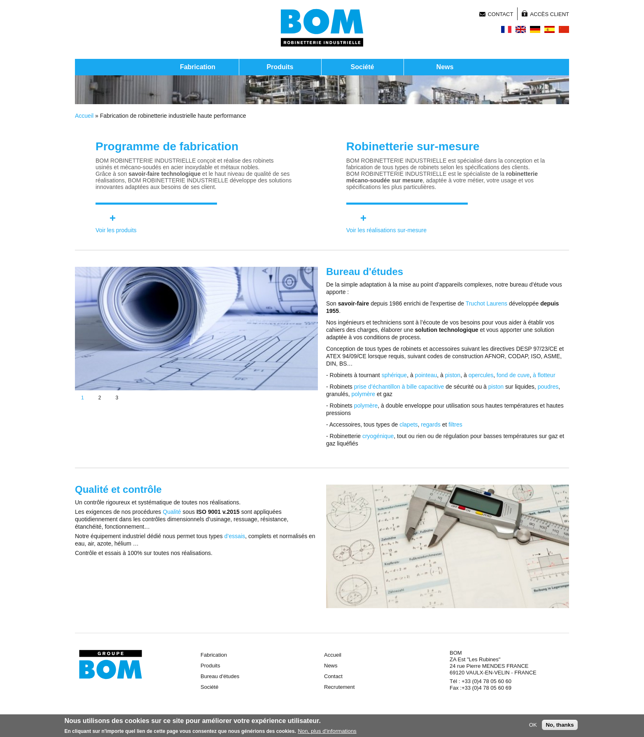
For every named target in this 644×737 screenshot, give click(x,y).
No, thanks (560, 726)
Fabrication (197, 66)
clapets (408, 424)
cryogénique (378, 436)
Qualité (172, 511)
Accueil (84, 115)
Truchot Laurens (486, 303)
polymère (363, 394)
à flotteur (544, 375)
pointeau (426, 375)
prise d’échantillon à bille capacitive (399, 386)
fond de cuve (513, 375)
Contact (500, 14)
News (445, 66)
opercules (481, 375)
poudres (548, 386)
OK (533, 726)
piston (452, 375)
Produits (280, 66)
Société (362, 66)
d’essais (234, 536)
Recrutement (339, 687)
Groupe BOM (110, 664)
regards (430, 424)
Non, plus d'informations (327, 732)
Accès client (549, 14)
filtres (455, 424)
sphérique (394, 375)
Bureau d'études (220, 676)
